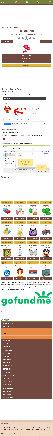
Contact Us (13, 433)
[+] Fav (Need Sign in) (26, 65)
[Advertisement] (26, 15)
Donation (3, 306)
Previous (7, 42)
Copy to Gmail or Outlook (26, 55)
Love (7, 27)
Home (2, 27)
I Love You (5, 337)
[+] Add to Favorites (6, 202)
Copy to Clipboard (7, 218)
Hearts (4, 333)
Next (46, 42)
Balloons (16, 27)
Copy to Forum (26, 62)
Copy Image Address (26, 59)
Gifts (11, 27)
